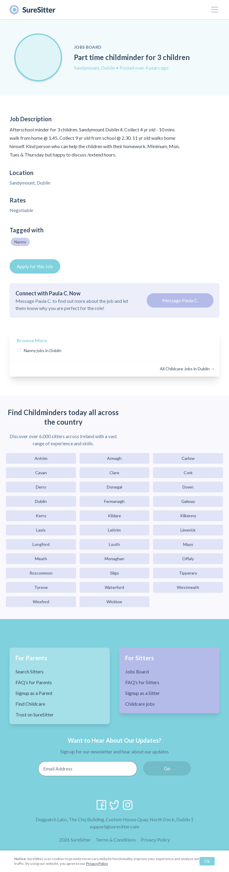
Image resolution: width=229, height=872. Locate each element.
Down (188, 486)
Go (167, 768)
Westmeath (188, 587)
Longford (41, 544)
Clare (114, 472)
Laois (41, 529)
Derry (41, 486)
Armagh (114, 458)
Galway (188, 501)
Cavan (41, 472)
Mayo (188, 544)
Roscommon (41, 572)
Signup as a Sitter (142, 693)
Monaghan (114, 558)
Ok (207, 861)
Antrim (41, 458)
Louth (114, 544)
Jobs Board (137, 671)
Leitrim (114, 529)
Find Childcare (30, 704)
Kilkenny (188, 515)
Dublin (41, 501)
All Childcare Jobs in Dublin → (187, 368)
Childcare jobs (140, 704)
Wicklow (114, 601)
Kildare (114, 515)
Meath (41, 558)
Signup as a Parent (34, 693)
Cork (188, 472)
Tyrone (41, 587)
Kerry (41, 515)
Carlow (188, 458)
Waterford (114, 587)
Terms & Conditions (116, 839)
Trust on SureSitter (35, 714)
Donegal (114, 486)
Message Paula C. (180, 300)
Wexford (41, 601)
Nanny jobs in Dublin (42, 350)
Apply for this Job (35, 266)
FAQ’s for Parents (34, 682)
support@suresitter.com (114, 826)
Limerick (188, 529)
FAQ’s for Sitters (142, 682)
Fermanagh (114, 501)
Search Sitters (30, 671)
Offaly (188, 558)
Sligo (114, 572)
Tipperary (188, 572)
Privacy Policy (155, 839)
